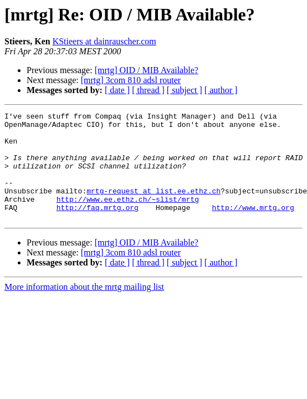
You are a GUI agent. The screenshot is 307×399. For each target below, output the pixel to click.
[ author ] (221, 90)
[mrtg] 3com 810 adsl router (131, 80)
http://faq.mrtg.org (98, 227)
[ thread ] (148, 90)
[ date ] (117, 90)
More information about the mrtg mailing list (84, 308)
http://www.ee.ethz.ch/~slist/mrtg (128, 217)
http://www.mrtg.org (253, 227)
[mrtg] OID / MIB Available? (146, 70)
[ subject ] (184, 90)
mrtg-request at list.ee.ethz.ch (153, 207)
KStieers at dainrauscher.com (104, 41)
